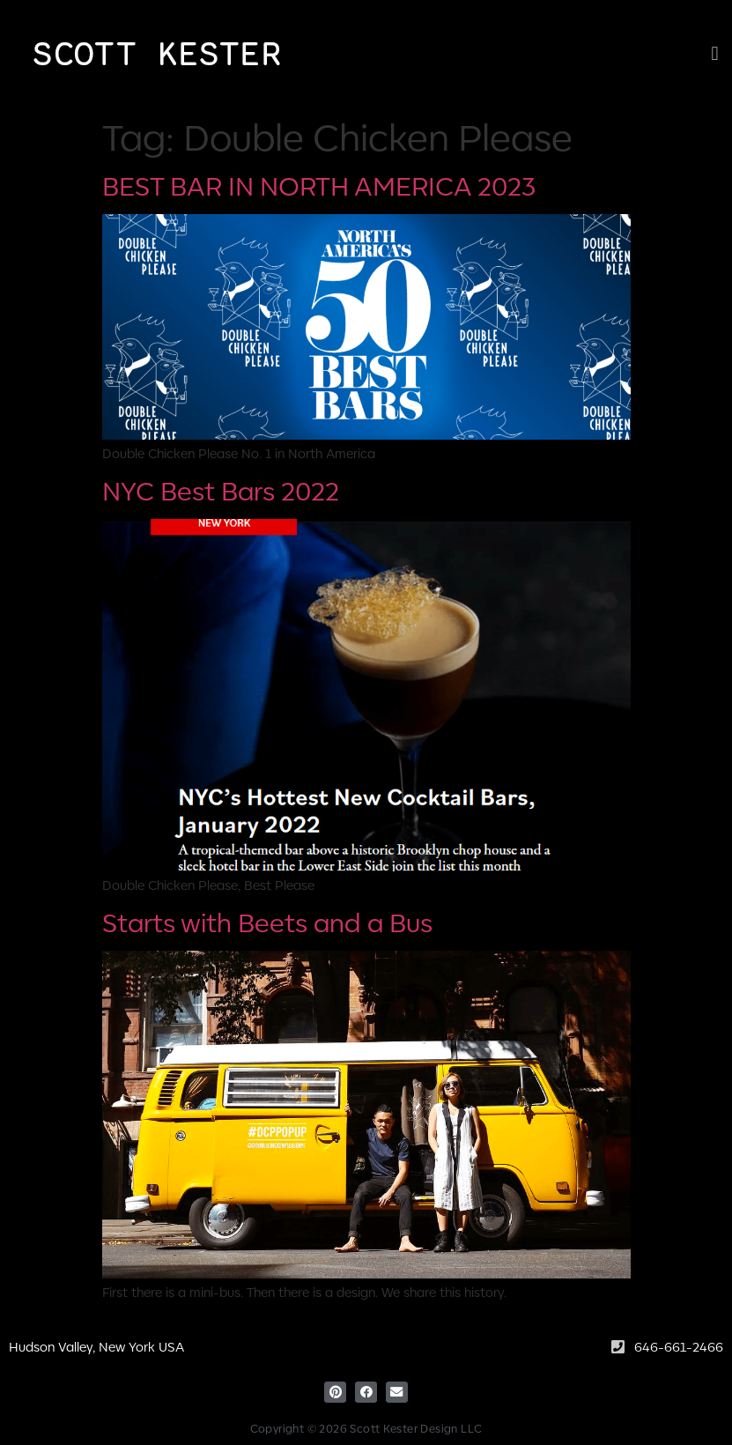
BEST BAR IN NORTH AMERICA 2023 (319, 184)
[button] (714, 53)
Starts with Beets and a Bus (267, 921)
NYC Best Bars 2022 (220, 489)
